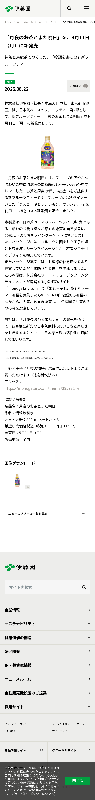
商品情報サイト (24, 750)
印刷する (76, 86)
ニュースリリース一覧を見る (28, 513)
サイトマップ (59, 731)
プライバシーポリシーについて (32, 793)
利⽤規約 (10, 731)
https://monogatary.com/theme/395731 (40, 388)
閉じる (77, 780)
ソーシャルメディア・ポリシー (69, 724)
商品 (9, 82)
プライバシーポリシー (17, 724)
